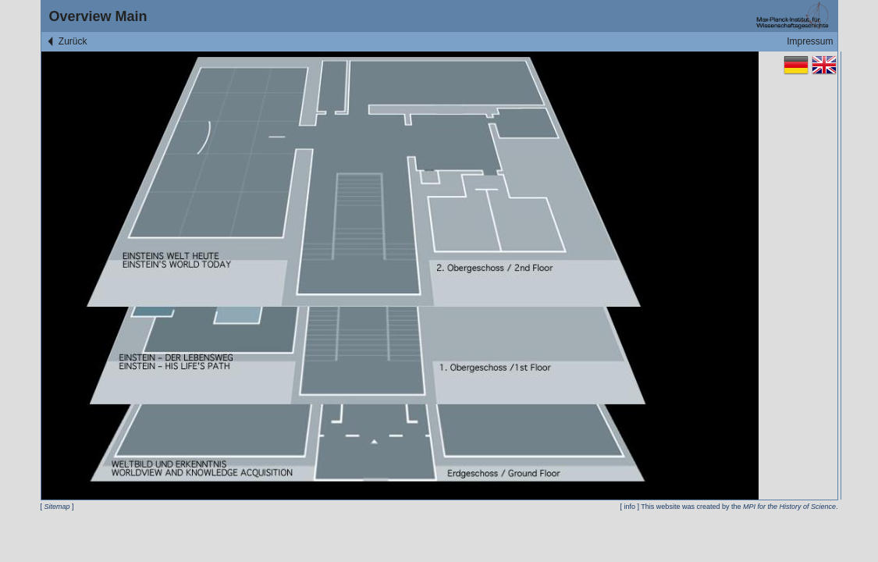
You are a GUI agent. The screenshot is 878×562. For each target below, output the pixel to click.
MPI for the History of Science (789, 506)
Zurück (66, 41)
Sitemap (57, 506)
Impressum (810, 41)
